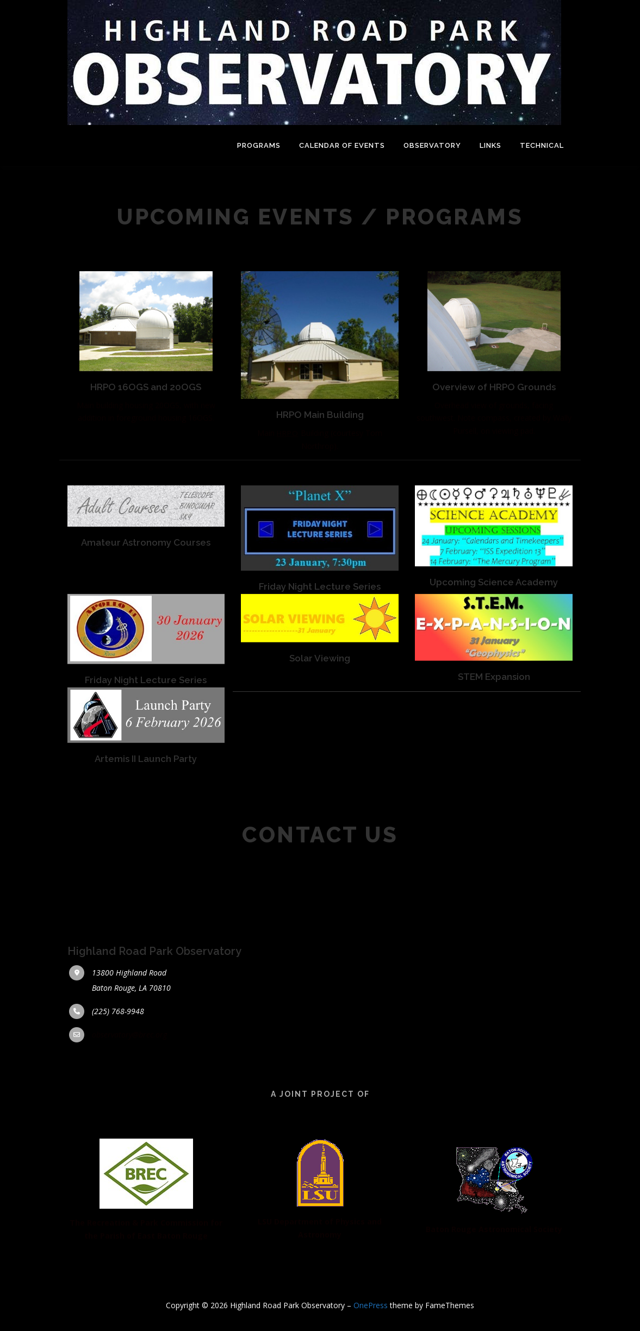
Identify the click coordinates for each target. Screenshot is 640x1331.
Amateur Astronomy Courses (145, 574)
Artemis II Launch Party (146, 782)
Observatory (432, 145)
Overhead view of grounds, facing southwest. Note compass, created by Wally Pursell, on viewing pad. (494, 434)
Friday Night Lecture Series (320, 619)
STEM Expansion (494, 704)
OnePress (370, 1305)
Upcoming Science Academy (494, 614)
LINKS (490, 145)
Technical (542, 145)
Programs (259, 145)
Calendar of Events (342, 145)
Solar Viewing (319, 685)
